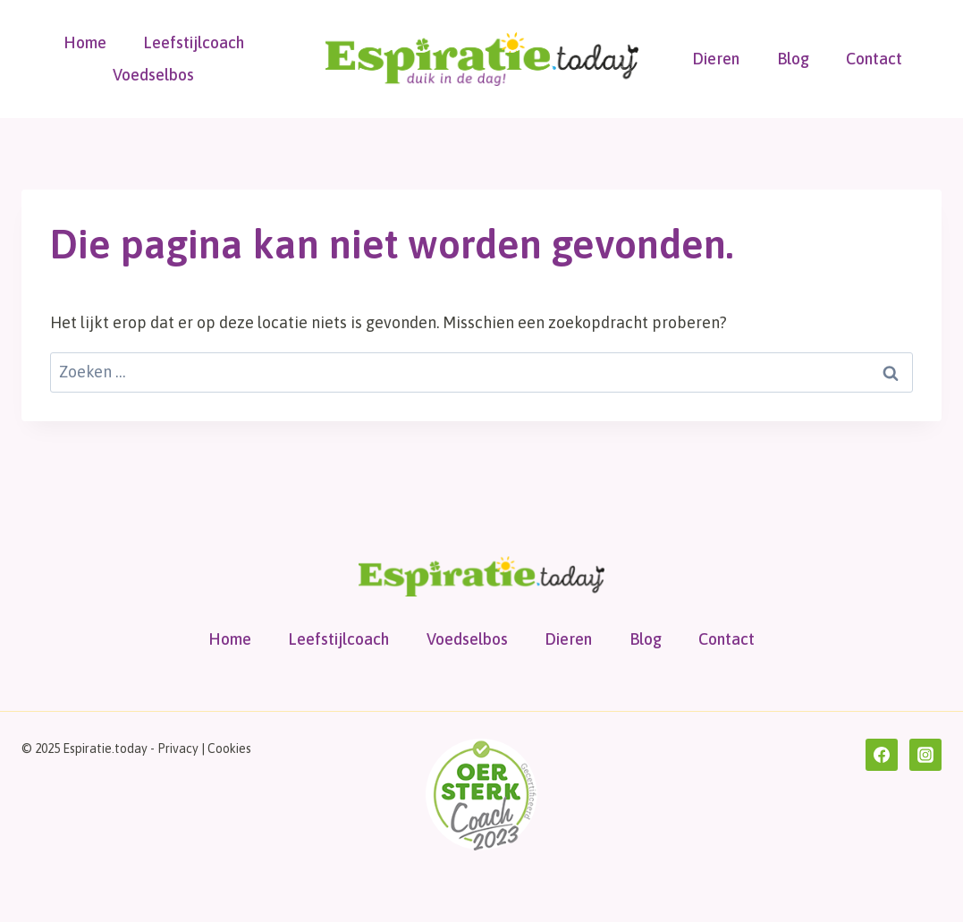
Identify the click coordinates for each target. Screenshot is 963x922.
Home (84, 42)
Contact (874, 58)
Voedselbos (153, 74)
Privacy (178, 748)
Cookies (229, 748)
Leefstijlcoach (193, 42)
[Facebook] (882, 755)
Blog (793, 58)
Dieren (715, 58)
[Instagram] (925, 755)
